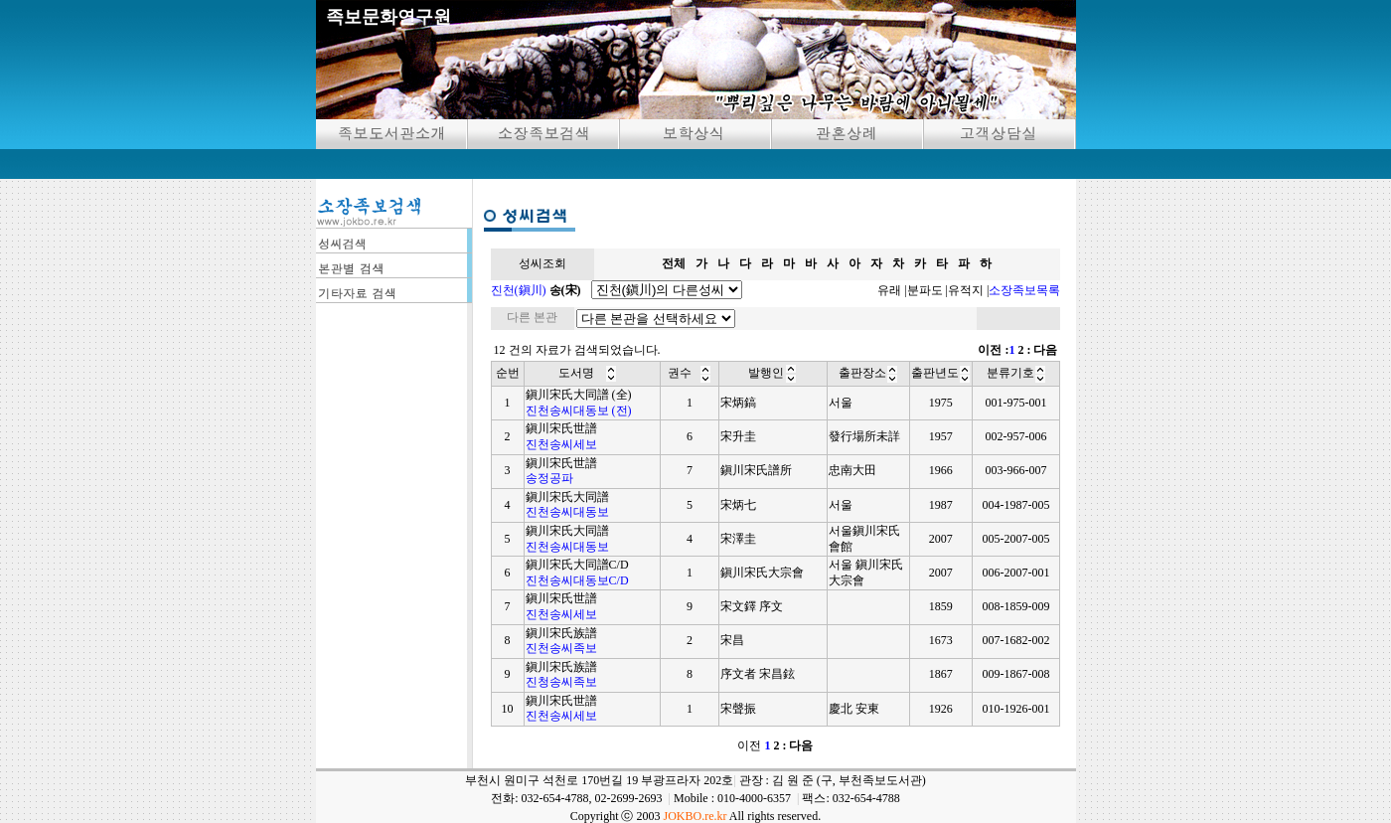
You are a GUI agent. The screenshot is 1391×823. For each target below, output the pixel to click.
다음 (1045, 350)
